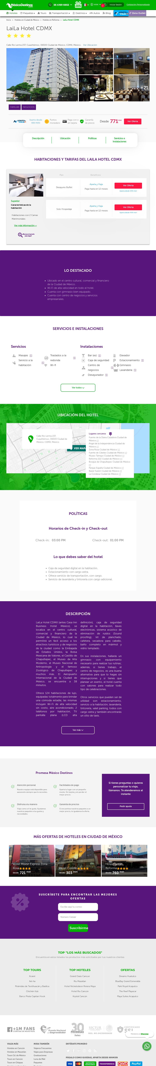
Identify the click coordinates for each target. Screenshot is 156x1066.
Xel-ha (32, 981)
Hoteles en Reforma (51, 20)
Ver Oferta (133, 121)
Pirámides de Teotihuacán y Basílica (32, 986)
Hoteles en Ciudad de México (27, 20)
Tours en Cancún (15, 1059)
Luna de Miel (39, 1059)
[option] (32, 862)
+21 (144, 88)
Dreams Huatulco (127, 976)
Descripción (38, 138)
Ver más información (25, 225)
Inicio (8, 20)
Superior (15, 201)
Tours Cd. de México (16, 1055)
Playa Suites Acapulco (127, 996)
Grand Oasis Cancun (80, 976)
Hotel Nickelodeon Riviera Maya (80, 986)
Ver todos (78, 387)
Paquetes (38, 1062)
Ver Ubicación (90, 45)
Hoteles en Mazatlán (16, 1052)
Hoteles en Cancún (16, 1048)
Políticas (92, 138)
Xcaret (32, 976)
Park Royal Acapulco (128, 986)
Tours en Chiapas (15, 1062)
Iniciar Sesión (116, 5)
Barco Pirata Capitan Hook (32, 996)
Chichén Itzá (32, 991)
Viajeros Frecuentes (42, 1048)
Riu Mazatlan (80, 981)
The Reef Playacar (127, 991)
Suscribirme (79, 928)
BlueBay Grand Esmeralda (127, 981)
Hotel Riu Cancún (80, 991)
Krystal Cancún (80, 996)
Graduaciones (40, 1055)
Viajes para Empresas (43, 1052)
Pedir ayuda (126, 806)
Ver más (78, 730)
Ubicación (65, 138)
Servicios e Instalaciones (119, 140)
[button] (61, 13)
